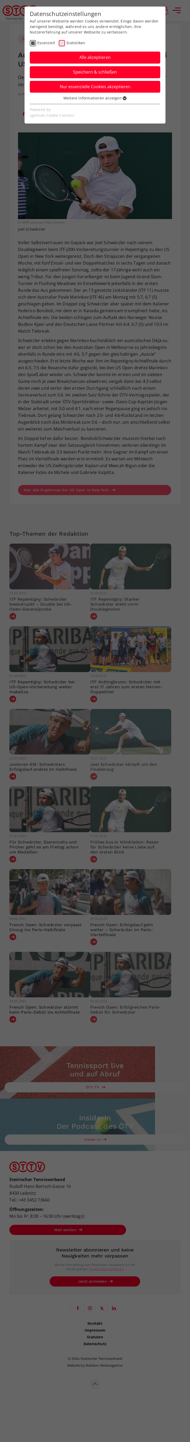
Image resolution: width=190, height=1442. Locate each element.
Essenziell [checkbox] (46, 42)
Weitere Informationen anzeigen (95, 98)
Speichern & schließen (95, 72)
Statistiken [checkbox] (75, 42)
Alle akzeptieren (95, 57)
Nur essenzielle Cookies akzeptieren (95, 87)
